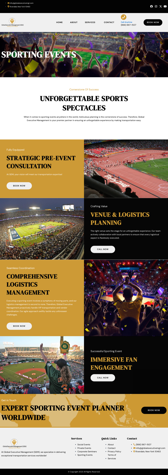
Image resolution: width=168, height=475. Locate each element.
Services (91, 22)
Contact (109, 22)
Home (59, 22)
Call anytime (126, 22)
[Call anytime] (123, 17)
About (74, 22)
